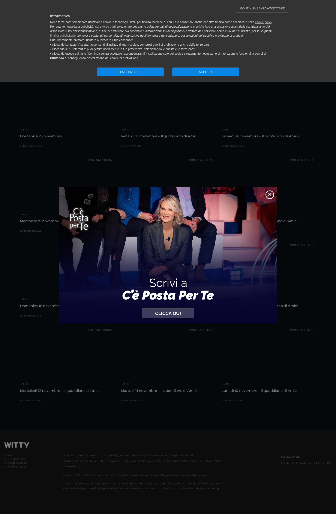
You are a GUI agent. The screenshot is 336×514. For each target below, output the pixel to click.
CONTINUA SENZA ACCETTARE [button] (262, 8)
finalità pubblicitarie (63, 35)
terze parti (109, 26)
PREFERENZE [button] (130, 72)
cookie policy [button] (263, 22)
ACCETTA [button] (206, 72)
